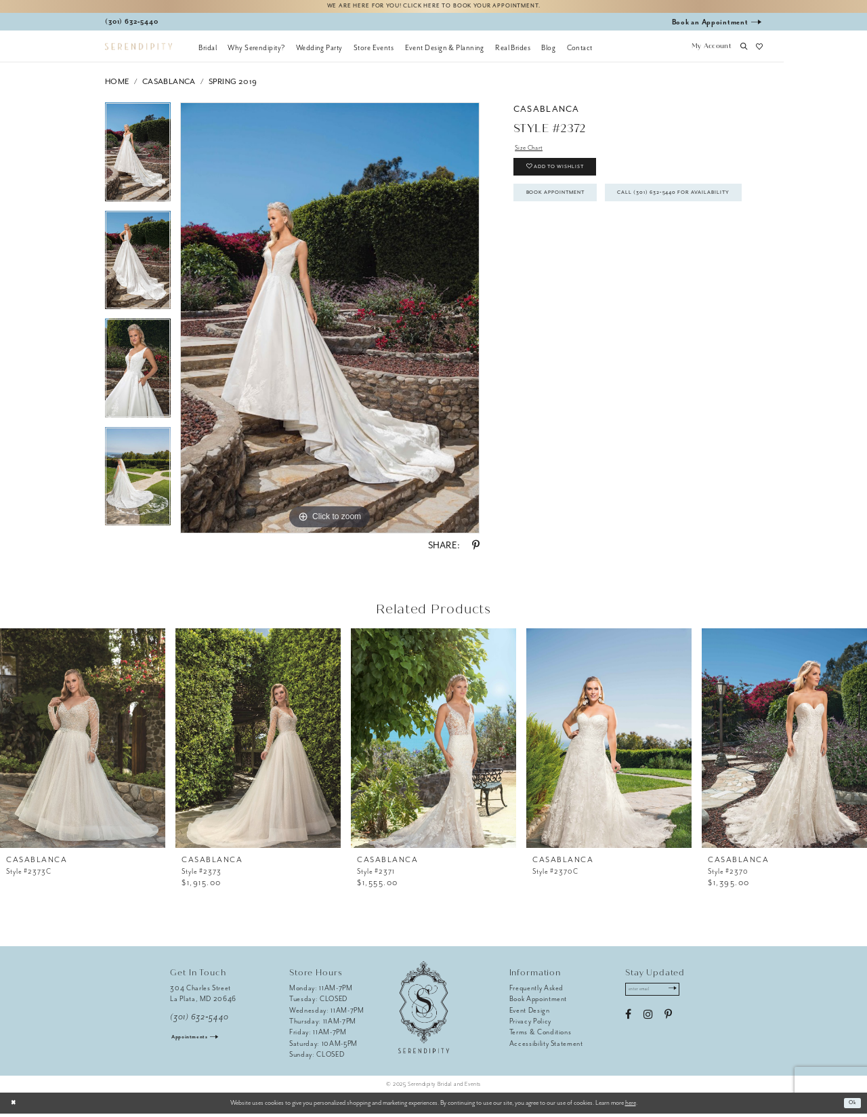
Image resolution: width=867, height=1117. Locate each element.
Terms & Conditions (540, 1035)
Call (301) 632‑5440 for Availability (599, 240)
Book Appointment (565, 208)
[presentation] (82, 741)
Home (117, 85)
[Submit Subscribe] (684, 994)
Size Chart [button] (532, 152)
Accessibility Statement (546, 1046)
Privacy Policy (530, 1024)
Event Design (529, 1013)
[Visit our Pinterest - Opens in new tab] (668, 1021)
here (630, 1106)
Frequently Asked (536, 991)
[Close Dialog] (15, 1106)
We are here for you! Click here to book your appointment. (433, 7)
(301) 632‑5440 (199, 1020)
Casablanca (169, 85)
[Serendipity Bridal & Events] (138, 50)
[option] (138, 160)
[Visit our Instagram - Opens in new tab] (647, 1021)
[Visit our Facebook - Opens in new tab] (628, 1021)
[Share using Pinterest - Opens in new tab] (476, 549)
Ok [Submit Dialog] (851, 1106)
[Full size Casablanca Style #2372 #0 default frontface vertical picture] (330, 321)
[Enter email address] (659, 994)
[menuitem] (207, 50)
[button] (711, 51)
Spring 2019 (233, 85)
